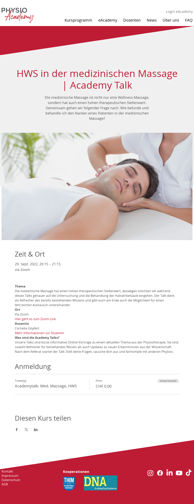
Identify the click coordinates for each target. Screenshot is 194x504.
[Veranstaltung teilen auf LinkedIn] (36, 429)
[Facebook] (160, 473)
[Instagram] (150, 473)
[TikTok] (188, 473)
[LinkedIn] (169, 473)
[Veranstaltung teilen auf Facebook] (17, 429)
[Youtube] (179, 473)
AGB (5, 484)
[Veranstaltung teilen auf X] (26, 429)
